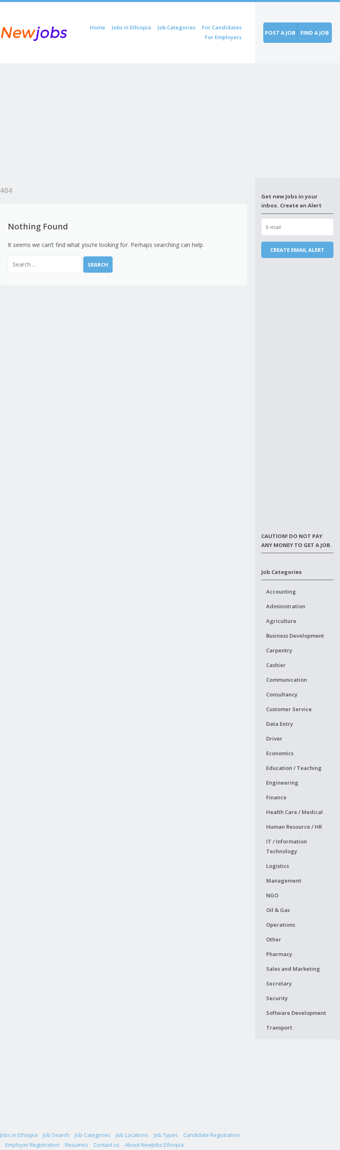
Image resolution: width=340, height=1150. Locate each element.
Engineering (282, 782)
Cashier (276, 665)
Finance (276, 797)
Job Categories (177, 27)
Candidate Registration (211, 1135)
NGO (272, 895)
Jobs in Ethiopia (131, 27)
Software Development (296, 1013)
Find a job (314, 32)
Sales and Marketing (293, 968)
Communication (286, 679)
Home (97, 27)
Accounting (281, 591)
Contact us (106, 1144)
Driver (274, 738)
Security (277, 998)
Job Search (56, 1135)
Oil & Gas (278, 910)
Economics (279, 753)
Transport (279, 1027)
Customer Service (289, 709)
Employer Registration (32, 1144)
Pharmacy (279, 954)
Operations (280, 924)
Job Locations (132, 1135)
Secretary (279, 983)
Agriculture (281, 621)
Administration (285, 606)
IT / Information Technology (286, 846)
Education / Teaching (294, 768)
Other (273, 939)
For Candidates (222, 27)
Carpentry (279, 650)
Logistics (277, 866)
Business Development (295, 635)
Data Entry (279, 723)
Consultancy (282, 694)
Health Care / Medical (294, 812)
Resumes (76, 1144)
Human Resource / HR (294, 826)
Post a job (280, 32)
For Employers (223, 37)
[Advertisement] (127, 120)
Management (283, 880)
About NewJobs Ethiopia (154, 1144)
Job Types (166, 1135)
